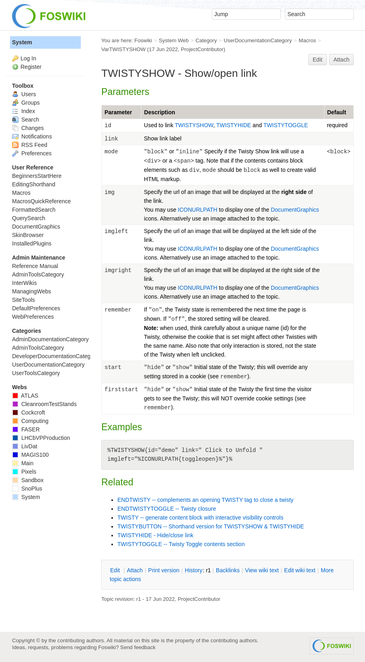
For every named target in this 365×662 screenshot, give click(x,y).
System (22, 42)
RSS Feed (29, 145)
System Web (174, 40)
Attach (342, 59)
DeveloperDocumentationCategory (55, 356)
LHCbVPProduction (41, 438)
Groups (26, 102)
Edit (317, 59)
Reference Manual (35, 266)
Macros (307, 40)
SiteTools (23, 300)
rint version (164, 570)
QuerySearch (28, 218)
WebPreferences (33, 316)
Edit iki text (300, 570)
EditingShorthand (33, 184)
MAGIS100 (30, 455)
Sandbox (27, 480)
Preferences (31, 153)
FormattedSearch (33, 209)
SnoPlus (27, 488)
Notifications (32, 136)
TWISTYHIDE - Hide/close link (155, 535)
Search (25, 119)
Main (22, 463)
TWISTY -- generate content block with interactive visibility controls (200, 517)
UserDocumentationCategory (258, 40)
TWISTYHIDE (234, 125)
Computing (30, 421)
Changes (28, 128)
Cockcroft (28, 412)
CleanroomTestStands (44, 404)
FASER (26, 429)
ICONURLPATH (197, 209)
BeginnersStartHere (37, 176)
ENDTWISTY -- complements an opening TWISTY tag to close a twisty (205, 500)
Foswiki (143, 40)
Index (23, 111)
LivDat (24, 446)
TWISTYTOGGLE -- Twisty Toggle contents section (181, 544)
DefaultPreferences (36, 308)
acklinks (228, 570)
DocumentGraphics (295, 209)
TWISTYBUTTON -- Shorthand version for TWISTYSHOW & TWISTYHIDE (210, 526)
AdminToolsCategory (38, 274)
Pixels (24, 471)
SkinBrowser (28, 235)
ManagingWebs (31, 291)
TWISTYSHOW (194, 125)
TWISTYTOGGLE (285, 125)
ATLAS (25, 395)
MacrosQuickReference (41, 201)
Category (206, 40)
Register (31, 67)
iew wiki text (262, 570)
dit (115, 570)
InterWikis (24, 283)
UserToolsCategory (36, 373)
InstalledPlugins (31, 243)
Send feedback (138, 647)
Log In (28, 58)
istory (194, 570)
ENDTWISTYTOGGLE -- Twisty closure (166, 508)
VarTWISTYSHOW (123, 49)
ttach (135, 570)
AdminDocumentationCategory (50, 339)
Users (24, 94)
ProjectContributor (202, 49)
